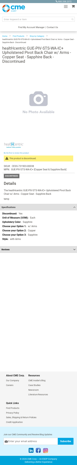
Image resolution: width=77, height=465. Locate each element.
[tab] (38, 207)
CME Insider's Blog (36, 380)
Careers (9, 385)
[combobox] (38, 19)
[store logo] (13, 8)
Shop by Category (37, 36)
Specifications (8, 207)
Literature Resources (38, 394)
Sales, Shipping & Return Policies (21, 417)
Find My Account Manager (31, 27)
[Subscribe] (66, 441)
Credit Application (14, 422)
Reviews (6, 249)
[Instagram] (45, 451)
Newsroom (33, 390)
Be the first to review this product (16, 153)
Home (4, 36)
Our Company (12, 380)
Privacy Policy (12, 413)
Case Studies (34, 385)
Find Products (18, 36)
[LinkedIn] (31, 451)
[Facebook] (38, 451)
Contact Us (52, 27)
